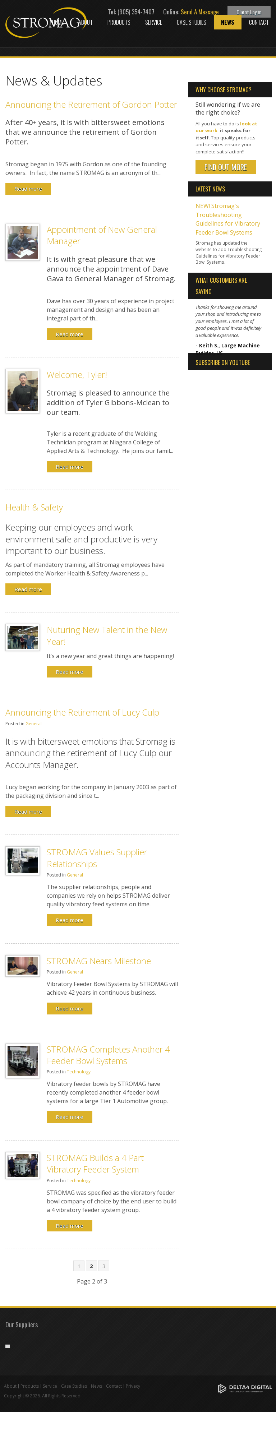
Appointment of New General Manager (102, 235)
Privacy (133, 1417)
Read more (28, 188)
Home (58, 22)
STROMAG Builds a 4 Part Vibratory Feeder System (95, 1163)
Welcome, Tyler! (77, 374)
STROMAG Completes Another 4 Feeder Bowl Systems (108, 1055)
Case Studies (191, 22)
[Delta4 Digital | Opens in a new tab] (245, 1419)
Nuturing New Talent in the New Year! (107, 635)
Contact (259, 22)
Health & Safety (34, 507)
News (227, 22)
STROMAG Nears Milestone (99, 961)
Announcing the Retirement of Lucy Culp (82, 712)
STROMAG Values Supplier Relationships (97, 857)
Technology (79, 1072)
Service (153, 22)
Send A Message (200, 11)
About (85, 22)
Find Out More (225, 167)
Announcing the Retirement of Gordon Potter (91, 104)
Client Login (249, 12)
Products (118, 22)
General (34, 724)
